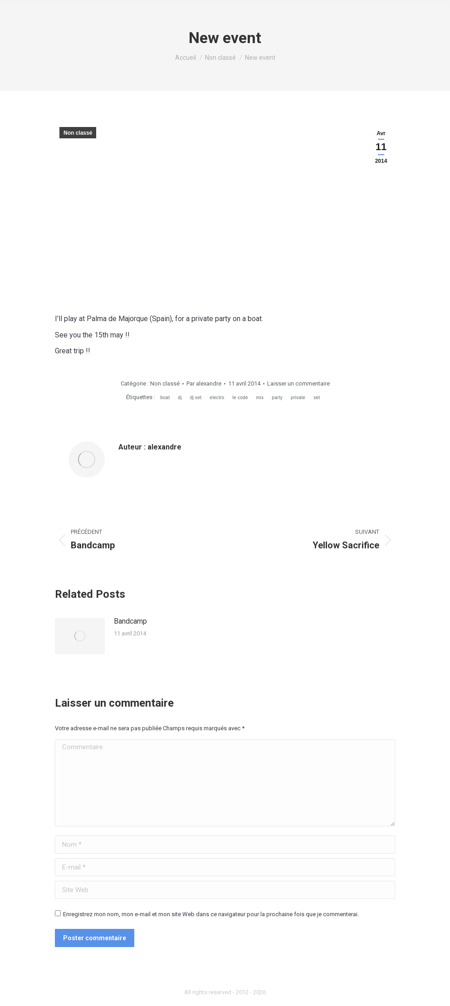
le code (240, 397)
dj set (196, 397)
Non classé (78, 133)
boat (165, 397)
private (298, 397)
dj (179, 397)
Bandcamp (130, 621)
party (277, 397)
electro (217, 397)
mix (260, 397)
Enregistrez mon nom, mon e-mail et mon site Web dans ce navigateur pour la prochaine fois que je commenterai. (211, 914)
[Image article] (80, 636)
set (316, 397)
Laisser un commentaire (298, 383)
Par (203, 383)
